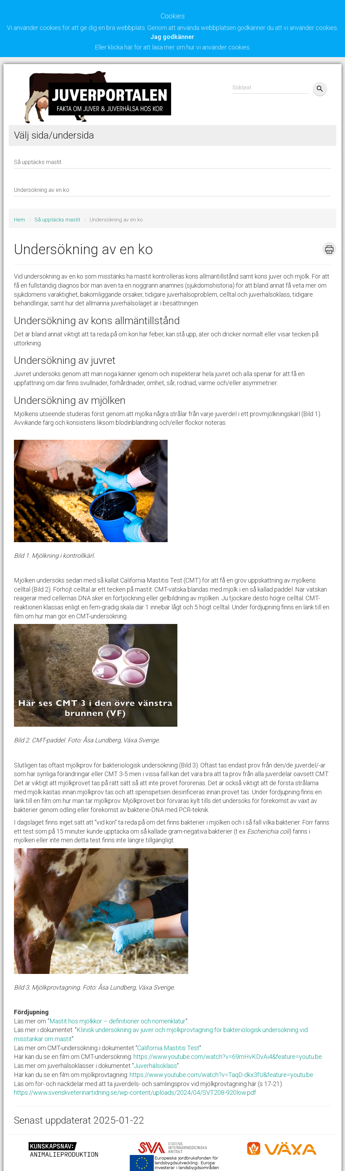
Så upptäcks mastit (57, 220)
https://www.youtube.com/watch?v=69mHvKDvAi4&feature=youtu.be (227, 1056)
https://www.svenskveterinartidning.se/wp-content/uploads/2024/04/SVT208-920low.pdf (135, 1092)
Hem (19, 220)
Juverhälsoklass (155, 1065)
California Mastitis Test (168, 1048)
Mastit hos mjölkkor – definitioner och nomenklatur (117, 1021)
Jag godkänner (172, 36)
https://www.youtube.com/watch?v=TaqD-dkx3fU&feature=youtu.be (221, 1074)
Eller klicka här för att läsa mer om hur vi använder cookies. (173, 47)
